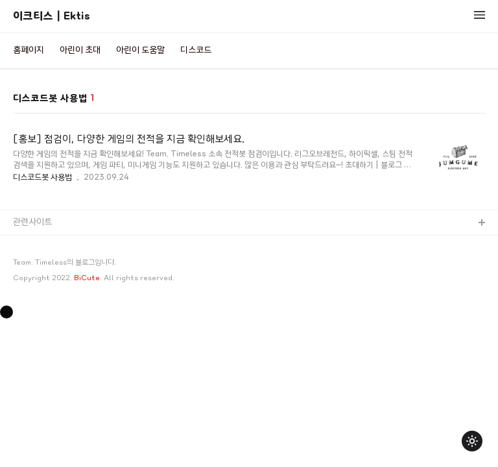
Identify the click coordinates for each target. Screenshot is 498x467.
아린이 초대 (80, 50)
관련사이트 (32, 222)
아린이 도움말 (140, 50)
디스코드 (195, 50)
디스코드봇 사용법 (42, 177)
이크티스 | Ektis (51, 16)
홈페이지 (28, 50)
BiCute (87, 277)
